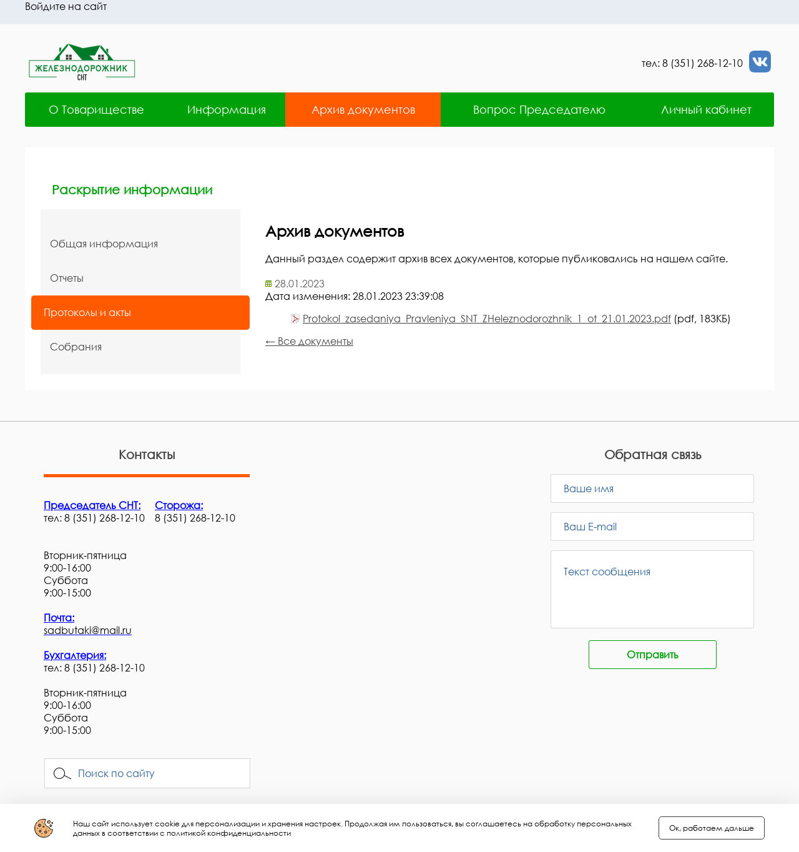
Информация (226, 109)
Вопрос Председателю (539, 109)
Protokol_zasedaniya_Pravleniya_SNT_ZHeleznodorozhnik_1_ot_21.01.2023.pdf (487, 318)
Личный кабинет (706, 109)
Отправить (653, 654)
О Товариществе (96, 109)
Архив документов (363, 109)
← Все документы (309, 341)
